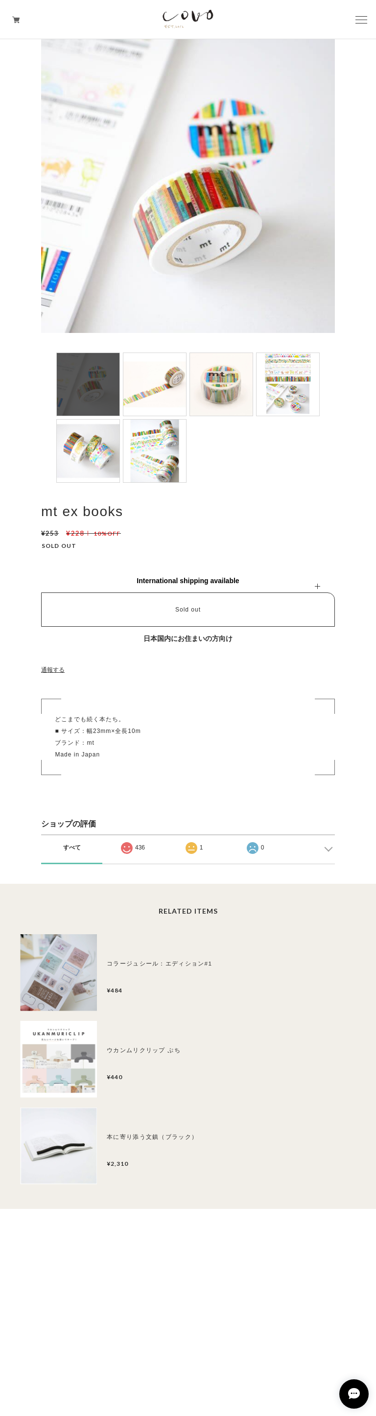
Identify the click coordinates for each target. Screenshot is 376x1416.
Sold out (188, 609)
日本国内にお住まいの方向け (188, 638)
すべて (72, 847)
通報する (53, 669)
